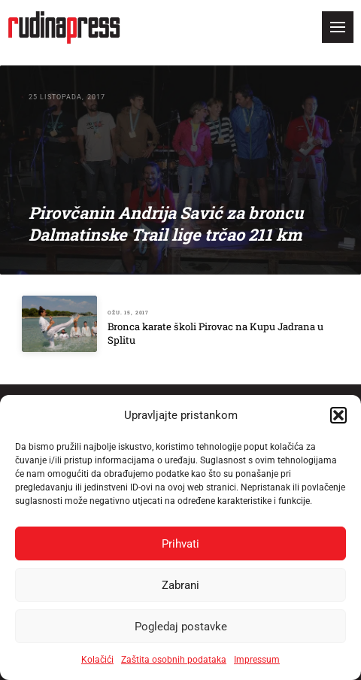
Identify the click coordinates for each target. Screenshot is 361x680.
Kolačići (97, 659)
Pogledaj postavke (181, 626)
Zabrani (180, 585)
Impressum (257, 659)
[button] (338, 415)
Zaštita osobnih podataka (173, 659)
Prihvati (180, 544)
